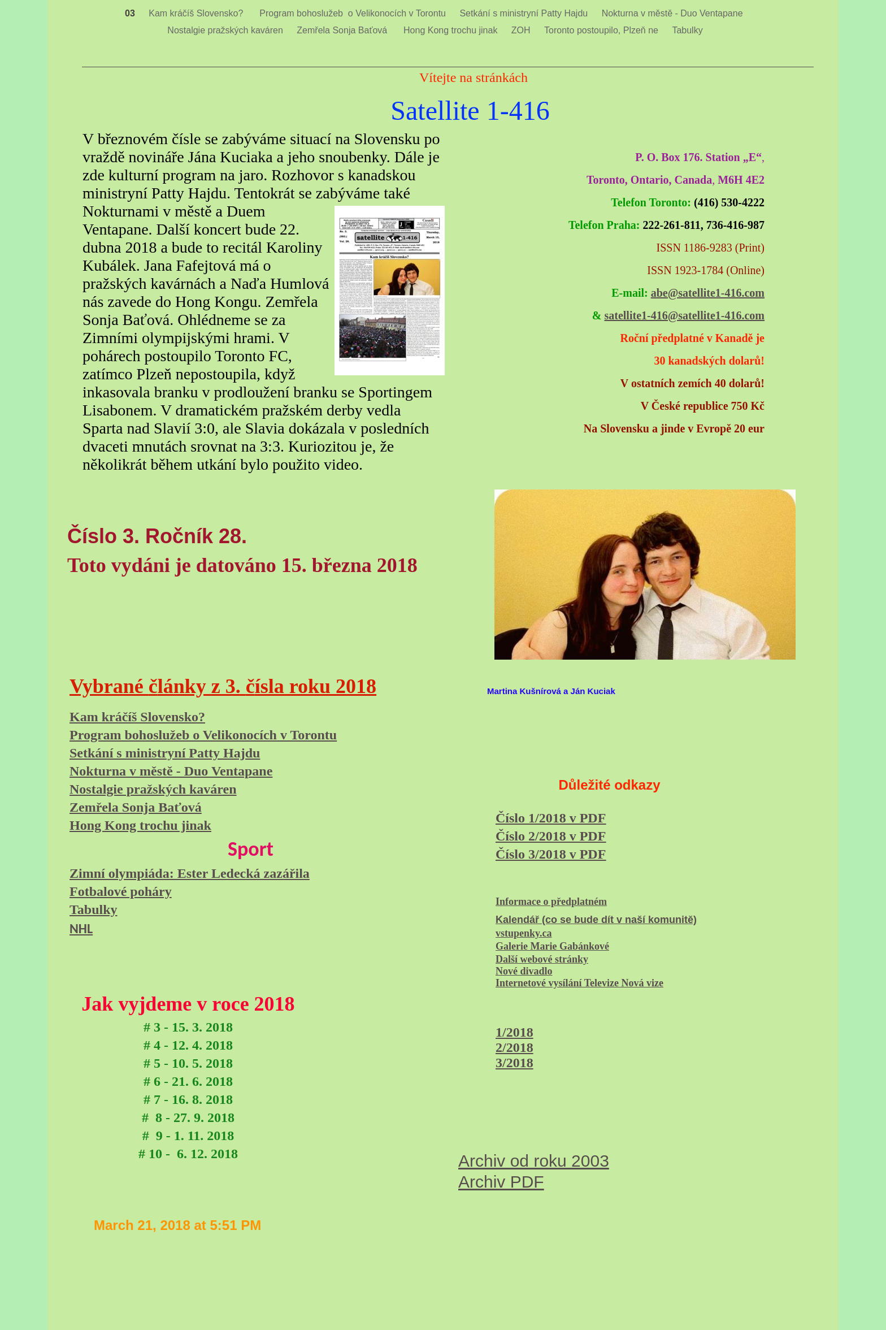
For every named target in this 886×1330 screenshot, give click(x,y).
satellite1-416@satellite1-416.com (684, 315)
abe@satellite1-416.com (708, 293)
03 (131, 13)
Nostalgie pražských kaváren (226, 30)
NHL (81, 928)
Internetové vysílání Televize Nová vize (579, 983)
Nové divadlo (524, 971)
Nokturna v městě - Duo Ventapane (673, 13)
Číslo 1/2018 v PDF (551, 818)
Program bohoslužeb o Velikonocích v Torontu (353, 13)
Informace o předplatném (551, 901)
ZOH (522, 30)
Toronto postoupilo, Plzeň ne (602, 30)
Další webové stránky (542, 959)
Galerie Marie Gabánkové (552, 946)
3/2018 (514, 1062)
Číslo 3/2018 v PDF (551, 854)
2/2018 (514, 1047)
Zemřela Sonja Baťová (344, 30)
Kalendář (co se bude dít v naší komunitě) (596, 919)
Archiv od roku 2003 (533, 1160)
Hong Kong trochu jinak (451, 30)
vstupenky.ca (524, 933)
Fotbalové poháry (121, 891)
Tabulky (687, 30)
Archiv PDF (501, 1181)
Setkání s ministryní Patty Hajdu (524, 13)
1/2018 (514, 1032)
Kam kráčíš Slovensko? (198, 13)
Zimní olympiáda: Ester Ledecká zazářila (190, 873)
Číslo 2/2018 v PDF (551, 836)
